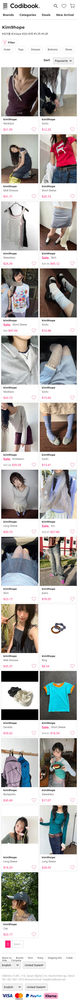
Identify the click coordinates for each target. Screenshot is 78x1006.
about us (7, 957)
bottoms (53, 49)
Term (30, 957)
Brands (8, 15)
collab (69, 957)
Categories (28, 15)
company (16, 960)
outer (7, 49)
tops (21, 49)
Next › (18, 944)
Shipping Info (55, 957)
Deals (46, 15)
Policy (40, 957)
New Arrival (65, 15)
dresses (35, 49)
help (4, 960)
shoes (68, 49)
